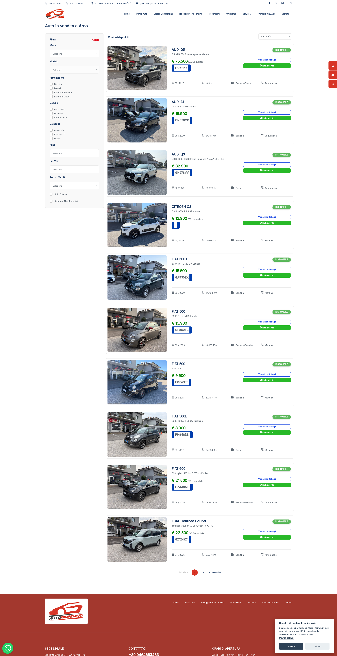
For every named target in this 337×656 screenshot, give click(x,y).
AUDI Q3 (178, 154)
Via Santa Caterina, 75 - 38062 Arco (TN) (111, 3)
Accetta (291, 646)
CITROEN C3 (181, 207)
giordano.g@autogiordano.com (152, 3)
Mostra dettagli (286, 638)
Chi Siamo (251, 602)
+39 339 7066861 (76, 3)
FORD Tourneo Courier (189, 521)
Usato (57, 138)
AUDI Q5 (178, 50)
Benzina (58, 84)
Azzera (95, 39)
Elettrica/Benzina (63, 92)
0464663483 (53, 3)
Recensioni (235, 602)
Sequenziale (60, 117)
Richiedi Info (267, 65)
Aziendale (59, 130)
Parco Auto (190, 602)
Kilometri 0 (59, 134)
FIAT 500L (179, 416)
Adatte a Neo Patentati (66, 201)
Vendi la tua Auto (270, 602)
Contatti (288, 602)
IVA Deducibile (196, 61)
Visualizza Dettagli (267, 60)
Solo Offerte (60, 194)
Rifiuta (317, 646)
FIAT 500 (178, 311)
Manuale (58, 113)
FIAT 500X (179, 259)
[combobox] (74, 53)
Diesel (57, 88)
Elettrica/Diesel (62, 96)
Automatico (60, 109)
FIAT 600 (178, 469)
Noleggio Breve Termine (212, 602)
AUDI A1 (178, 102)
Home (176, 602)
